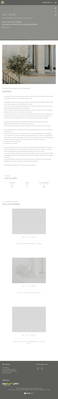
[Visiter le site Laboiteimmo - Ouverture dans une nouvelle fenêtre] (29, 392)
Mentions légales (25, 389)
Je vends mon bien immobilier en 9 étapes (29, 244)
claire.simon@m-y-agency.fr (28, 165)
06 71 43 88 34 (5, 367)
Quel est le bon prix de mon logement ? (29, 293)
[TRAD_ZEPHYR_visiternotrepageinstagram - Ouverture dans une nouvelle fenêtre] (42, 368)
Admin (31, 389)
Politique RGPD (42, 389)
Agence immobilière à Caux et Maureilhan (12, 18)
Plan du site (18, 389)
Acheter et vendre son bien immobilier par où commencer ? (29, 343)
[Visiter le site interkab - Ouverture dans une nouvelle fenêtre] (7, 384)
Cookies (48, 389)
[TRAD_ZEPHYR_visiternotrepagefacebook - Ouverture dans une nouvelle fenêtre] (38, 368)
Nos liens (36, 389)
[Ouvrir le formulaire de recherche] (47, 2)
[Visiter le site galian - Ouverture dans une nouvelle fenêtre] (16, 384)
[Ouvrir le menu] (55, 2)
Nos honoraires (11, 389)
